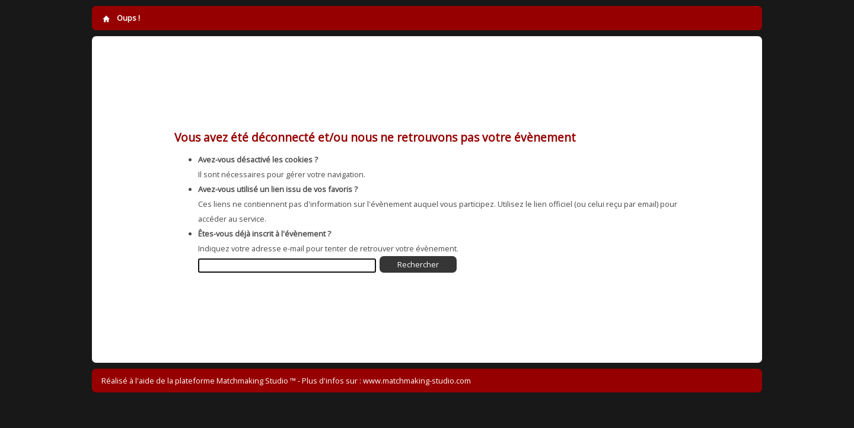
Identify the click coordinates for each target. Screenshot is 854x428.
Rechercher (418, 264)
